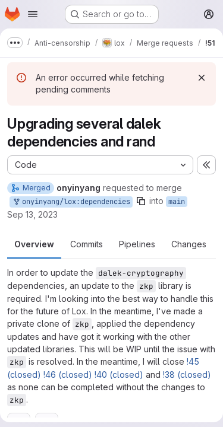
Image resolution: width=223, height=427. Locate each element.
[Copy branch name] (141, 201)
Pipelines (137, 244)
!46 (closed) (67, 374)
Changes (188, 244)
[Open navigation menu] (32, 14)
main (176, 201)
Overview (34, 244)
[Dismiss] (201, 78)
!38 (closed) (187, 374)
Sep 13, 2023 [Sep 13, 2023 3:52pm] (32, 214)
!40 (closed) (119, 374)
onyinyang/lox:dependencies (71, 202)
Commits (86, 244)
